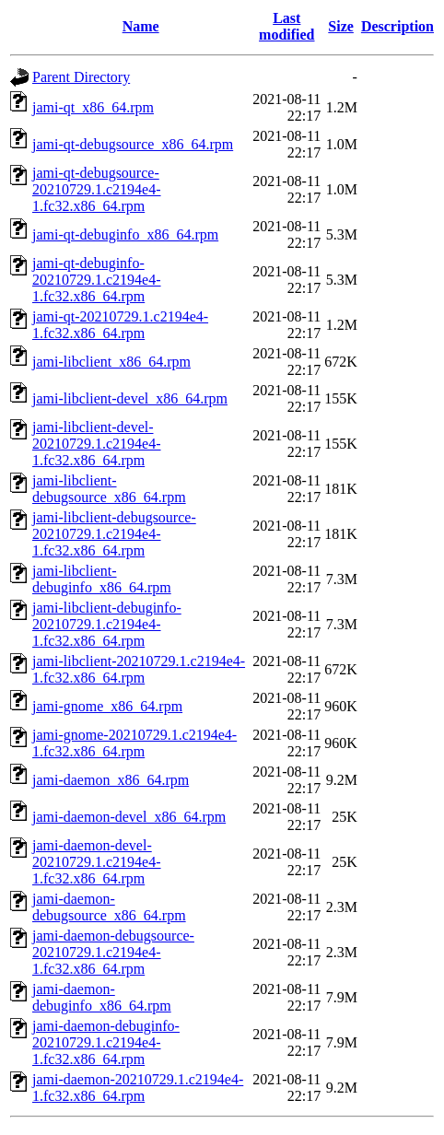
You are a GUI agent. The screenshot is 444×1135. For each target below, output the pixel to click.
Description (397, 26)
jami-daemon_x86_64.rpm (110, 780)
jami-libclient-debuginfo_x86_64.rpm (101, 579)
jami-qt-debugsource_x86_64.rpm (132, 144)
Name (141, 26)
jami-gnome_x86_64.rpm (107, 706)
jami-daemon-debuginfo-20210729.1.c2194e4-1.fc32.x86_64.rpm (106, 1042)
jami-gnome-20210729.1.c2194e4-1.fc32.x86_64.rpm (134, 743)
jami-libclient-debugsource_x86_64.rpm (109, 489)
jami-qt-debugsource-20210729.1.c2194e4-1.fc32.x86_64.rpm (96, 189)
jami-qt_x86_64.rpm (93, 107)
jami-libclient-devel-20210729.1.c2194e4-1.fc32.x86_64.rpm (96, 443)
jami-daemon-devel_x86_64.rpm (129, 817)
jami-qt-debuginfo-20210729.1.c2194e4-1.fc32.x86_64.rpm (96, 279)
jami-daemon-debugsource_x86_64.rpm (109, 907)
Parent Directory (81, 77)
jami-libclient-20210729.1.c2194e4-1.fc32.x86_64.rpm (138, 669)
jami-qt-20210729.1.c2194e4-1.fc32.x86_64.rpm (120, 325)
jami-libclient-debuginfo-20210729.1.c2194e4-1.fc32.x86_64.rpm (106, 624)
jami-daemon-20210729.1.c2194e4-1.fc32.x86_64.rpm (137, 1087)
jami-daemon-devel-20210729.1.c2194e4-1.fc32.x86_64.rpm (96, 861)
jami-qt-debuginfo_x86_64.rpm (125, 234)
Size (341, 26)
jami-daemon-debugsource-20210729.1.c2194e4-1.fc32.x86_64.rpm (113, 952)
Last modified (286, 26)
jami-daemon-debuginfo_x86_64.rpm (101, 997)
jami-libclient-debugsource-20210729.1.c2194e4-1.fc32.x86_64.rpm (114, 533)
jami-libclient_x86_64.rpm (111, 361)
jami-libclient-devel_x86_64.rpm (130, 398)
